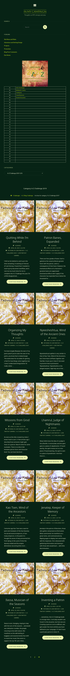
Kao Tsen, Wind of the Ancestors (17, 514)
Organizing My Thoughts (17, 334)
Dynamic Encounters (21, 97)
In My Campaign (35, 11)
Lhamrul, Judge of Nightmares (53, 424)
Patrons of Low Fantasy (16, 250)
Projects (6, 46)
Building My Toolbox (21, 90)
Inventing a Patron (53, 607)
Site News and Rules (10, 39)
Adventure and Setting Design (13, 42)
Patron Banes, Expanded (53, 239)
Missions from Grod (17, 422)
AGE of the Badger (20, 87)
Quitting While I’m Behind (17, 239)
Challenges (16, 195)
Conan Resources (20, 95)
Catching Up (19, 92)
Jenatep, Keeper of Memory (53, 514)
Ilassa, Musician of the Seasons (17, 609)
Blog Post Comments (10, 52)
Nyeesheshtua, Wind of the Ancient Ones (53, 334)
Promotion (7, 49)
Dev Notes (7, 55)
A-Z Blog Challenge (27, 195)
